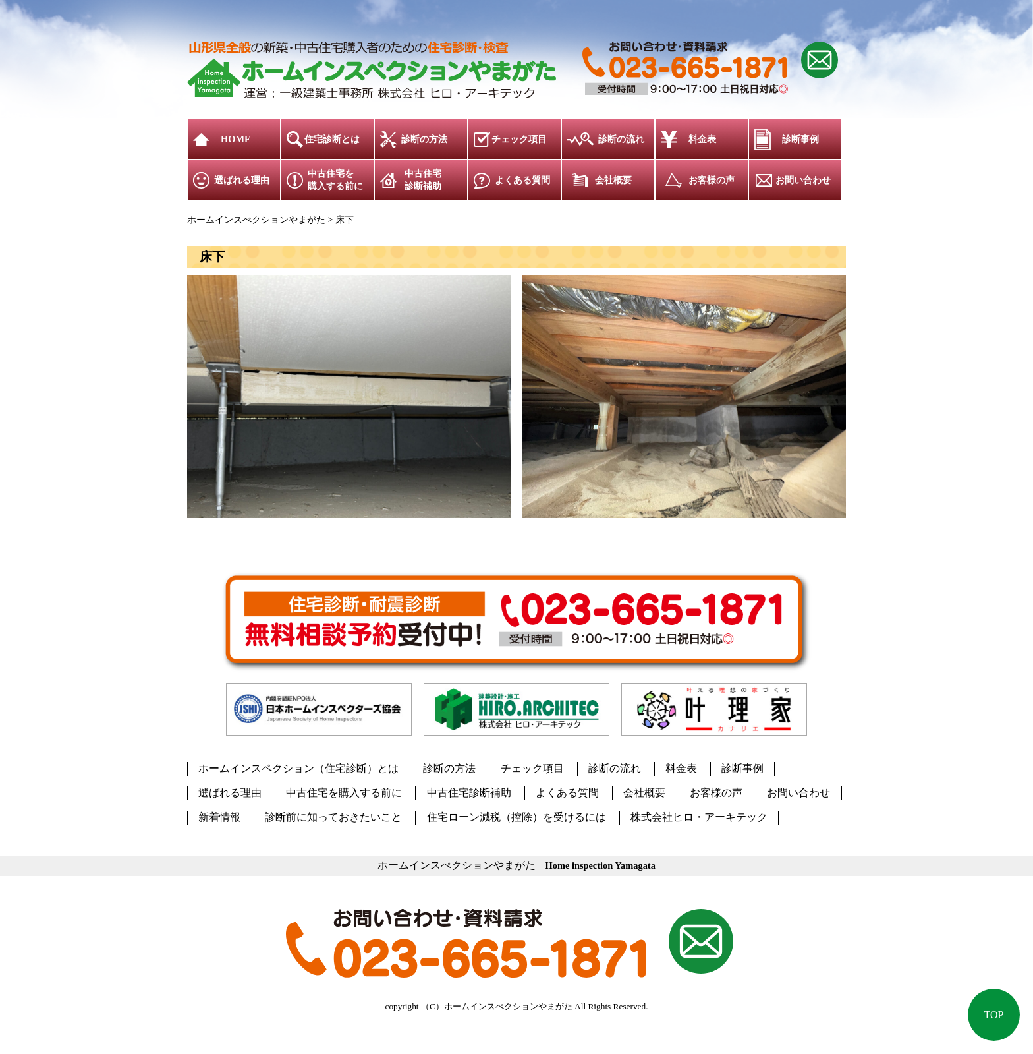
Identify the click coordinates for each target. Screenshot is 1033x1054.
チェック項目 (519, 139)
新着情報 (219, 817)
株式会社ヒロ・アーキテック (698, 817)
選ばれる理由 (241, 180)
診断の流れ (621, 139)
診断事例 (800, 139)
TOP (993, 1014)
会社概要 (613, 180)
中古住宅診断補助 (423, 179)
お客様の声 (711, 180)
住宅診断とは (332, 139)
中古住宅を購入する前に (335, 179)
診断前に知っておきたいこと (333, 817)
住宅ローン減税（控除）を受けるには (515, 817)
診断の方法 (424, 139)
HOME (236, 139)
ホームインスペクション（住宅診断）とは (298, 768)
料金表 (702, 139)
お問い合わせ (803, 180)
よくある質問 (522, 180)
